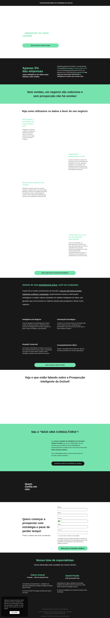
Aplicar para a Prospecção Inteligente (73, 548)
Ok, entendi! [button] (14, 612)
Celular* (59, 518)
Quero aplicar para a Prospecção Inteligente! (55, 273)
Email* (59, 512)
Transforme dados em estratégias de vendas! (67, 463)
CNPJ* (59, 524)
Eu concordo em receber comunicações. (69, 535)
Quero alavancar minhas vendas (40, 45)
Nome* (59, 507)
